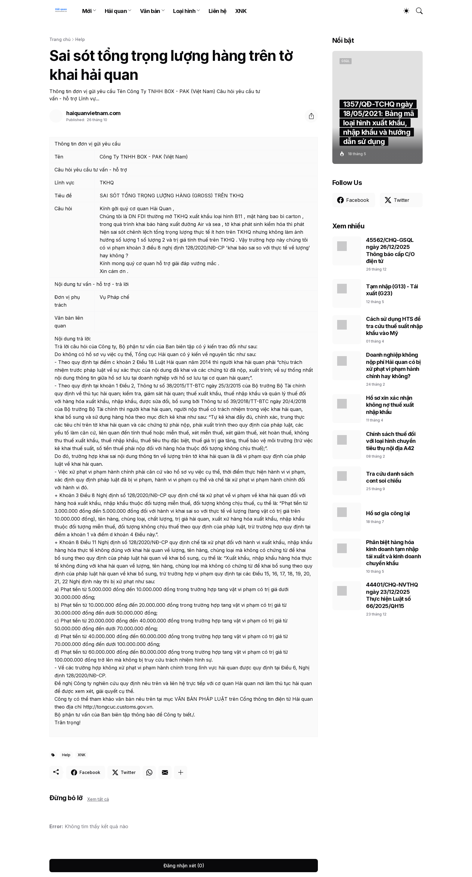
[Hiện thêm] (180, 772)
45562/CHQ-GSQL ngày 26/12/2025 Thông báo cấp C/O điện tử (390, 250)
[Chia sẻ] (311, 116)
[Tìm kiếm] (417, 11)
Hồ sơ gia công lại (388, 513)
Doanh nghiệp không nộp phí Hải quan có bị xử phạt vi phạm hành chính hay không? (393, 365)
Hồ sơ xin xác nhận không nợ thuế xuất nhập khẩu (390, 405)
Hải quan (116, 11)
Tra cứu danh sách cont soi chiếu (389, 477)
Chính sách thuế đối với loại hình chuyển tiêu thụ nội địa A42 (391, 441)
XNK (241, 11)
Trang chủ (59, 39)
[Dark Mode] (403, 11)
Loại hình (184, 11)
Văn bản (150, 11)
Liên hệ (218, 11)
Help (80, 39)
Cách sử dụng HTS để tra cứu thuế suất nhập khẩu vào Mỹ (394, 326)
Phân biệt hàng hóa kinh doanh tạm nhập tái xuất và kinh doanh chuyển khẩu (393, 552)
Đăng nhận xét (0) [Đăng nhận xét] (183, 866)
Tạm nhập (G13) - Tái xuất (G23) (392, 289)
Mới (87, 11)
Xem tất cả (98, 799)
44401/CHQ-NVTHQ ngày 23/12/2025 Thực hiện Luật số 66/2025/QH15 (392, 595)
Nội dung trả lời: (72, 339)
